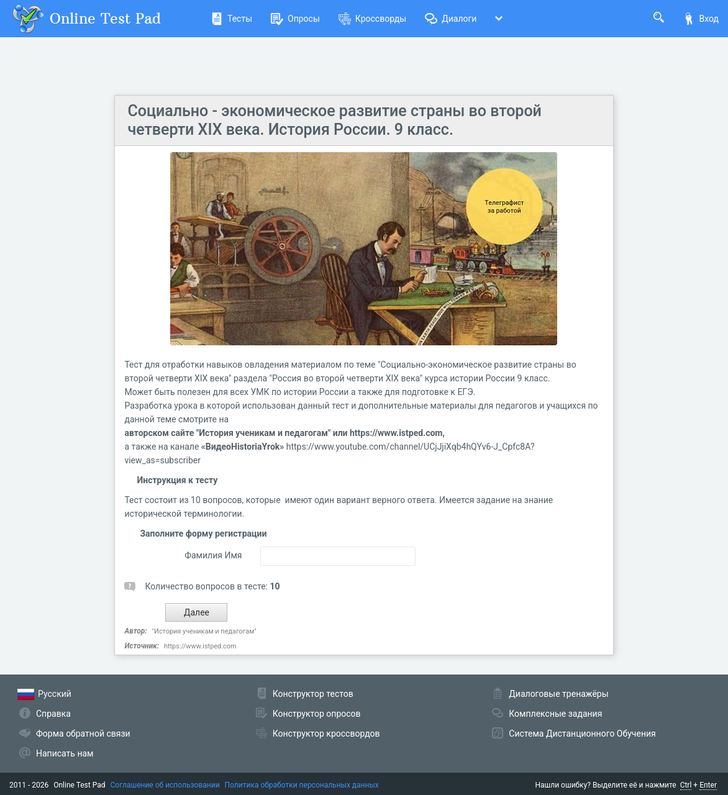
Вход (701, 18)
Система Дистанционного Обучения (582, 733)
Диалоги (450, 18)
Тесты (231, 18)
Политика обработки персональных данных (302, 785)
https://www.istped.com (200, 646)
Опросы (295, 18)
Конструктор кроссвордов (326, 733)
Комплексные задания (555, 714)
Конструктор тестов (313, 694)
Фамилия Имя (213, 555)
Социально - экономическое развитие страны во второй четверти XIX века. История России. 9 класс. (334, 120)
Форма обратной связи (83, 733)
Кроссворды (372, 18)
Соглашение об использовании (165, 785)
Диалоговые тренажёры (558, 694)
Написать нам (64, 753)
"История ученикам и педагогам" (204, 631)
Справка (53, 714)
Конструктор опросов (317, 714)
